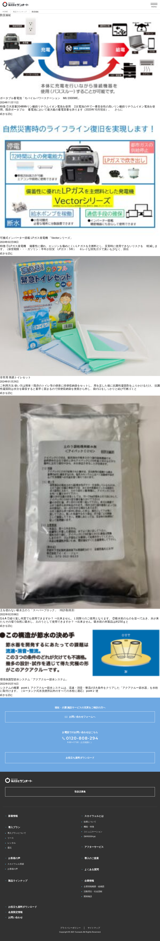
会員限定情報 (15, 912)
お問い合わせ (15, 917)
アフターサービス (94, 847)
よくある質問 (91, 869)
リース (11, 838)
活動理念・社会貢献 (93, 891)
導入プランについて (17, 833)
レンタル (12, 843)
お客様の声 (14, 858)
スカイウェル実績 (16, 864)
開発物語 (88, 896)
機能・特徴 (89, 827)
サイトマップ (94, 928)
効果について (90, 822)
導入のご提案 (91, 858)
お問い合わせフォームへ (80, 716)
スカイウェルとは (94, 816)
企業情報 (89, 880)
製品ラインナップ (17, 880)
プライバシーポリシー (70, 928)
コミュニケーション (93, 832)
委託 (10, 848)
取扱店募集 (80, 791)
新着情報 (13, 816)
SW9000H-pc (90, 836)
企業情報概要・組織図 (94, 886)
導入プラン (14, 827)
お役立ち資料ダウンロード (80, 757)
